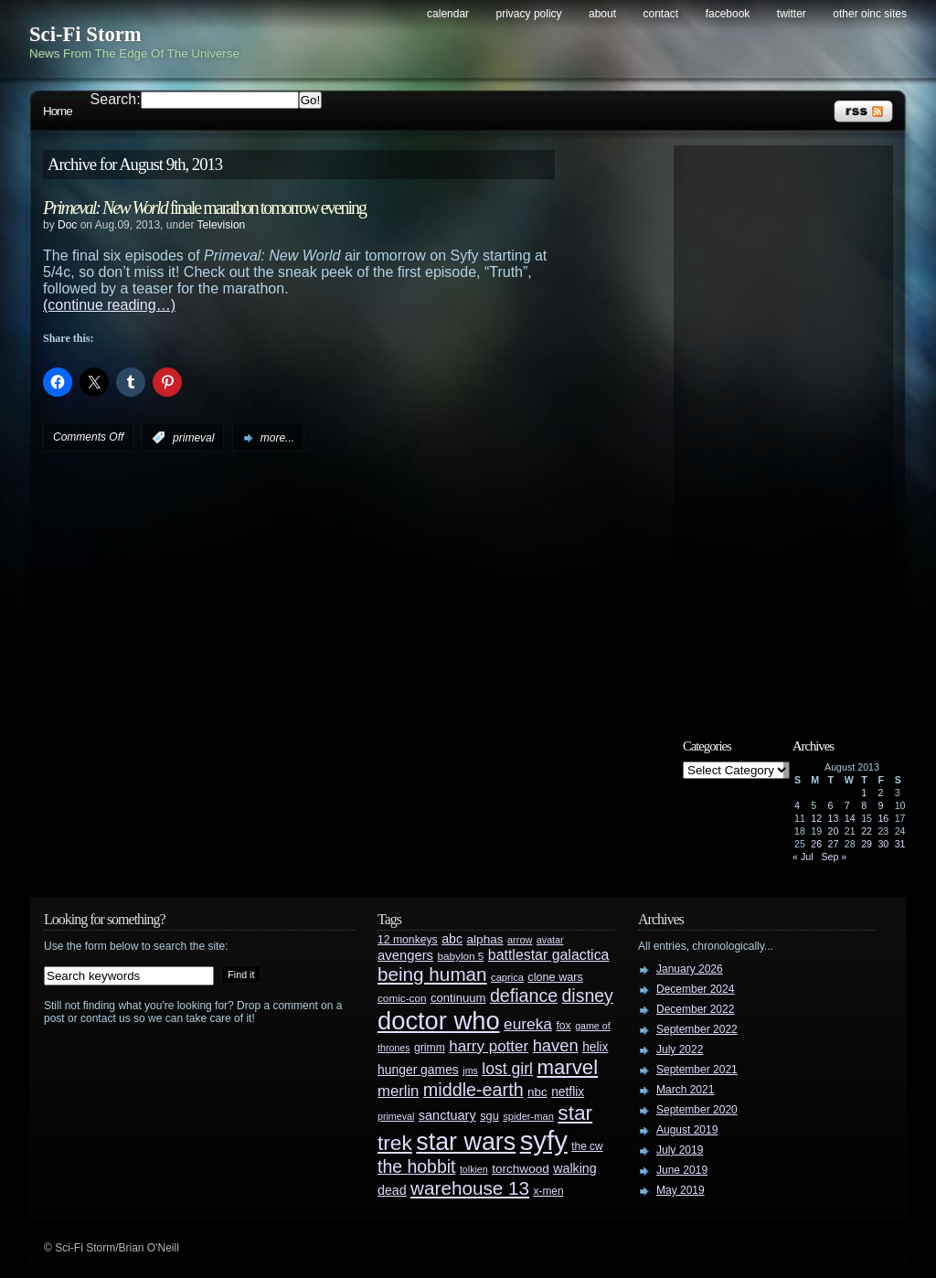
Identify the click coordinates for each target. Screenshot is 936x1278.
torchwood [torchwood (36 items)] (520, 1169)
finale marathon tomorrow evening (204, 207)
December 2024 (695, 989)
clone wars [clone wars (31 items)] (555, 977)
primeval (193, 437)
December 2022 (695, 1009)
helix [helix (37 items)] (595, 1047)
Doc (67, 224)
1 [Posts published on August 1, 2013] (864, 792)
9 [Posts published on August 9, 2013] (880, 805)
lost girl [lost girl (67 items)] (507, 1069)
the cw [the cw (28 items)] (586, 1146)
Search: (115, 99)
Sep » (833, 856)
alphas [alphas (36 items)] (485, 939)
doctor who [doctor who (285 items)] (439, 1020)
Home (57, 111)
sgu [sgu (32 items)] (489, 1116)
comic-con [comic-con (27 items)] (402, 998)
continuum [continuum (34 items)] (458, 998)
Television (221, 224)
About (602, 13)
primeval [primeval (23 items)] (396, 1116)
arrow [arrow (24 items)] (519, 939)
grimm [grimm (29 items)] (429, 1047)
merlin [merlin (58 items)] (398, 1091)
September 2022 (697, 1029)
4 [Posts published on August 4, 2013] (797, 805)
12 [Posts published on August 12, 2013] (816, 818)
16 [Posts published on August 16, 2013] (883, 818)
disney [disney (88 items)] (587, 995)
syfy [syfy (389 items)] (544, 1140)
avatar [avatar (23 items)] (550, 939)
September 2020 (697, 1109)
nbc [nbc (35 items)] (537, 1092)
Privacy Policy (529, 13)
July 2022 (679, 1049)
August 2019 (687, 1130)
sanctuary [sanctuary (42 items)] (447, 1115)
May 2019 (680, 1190)
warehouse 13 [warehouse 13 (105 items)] (469, 1187)
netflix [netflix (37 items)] (567, 1092)
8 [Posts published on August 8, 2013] (864, 805)
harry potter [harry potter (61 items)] (488, 1046)
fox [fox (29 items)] (563, 1025)
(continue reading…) (109, 305)
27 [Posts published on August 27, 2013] (833, 843)
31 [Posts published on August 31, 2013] (900, 843)
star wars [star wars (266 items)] (466, 1142)
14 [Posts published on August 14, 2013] (850, 818)
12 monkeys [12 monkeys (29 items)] (408, 939)
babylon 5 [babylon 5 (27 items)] (460, 956)
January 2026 (689, 969)
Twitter (791, 13)
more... (277, 437)
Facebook (728, 13)
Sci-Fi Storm (85, 34)
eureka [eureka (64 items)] (528, 1024)
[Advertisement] (792, 427)
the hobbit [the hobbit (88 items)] (416, 1166)
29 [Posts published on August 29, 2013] (866, 843)
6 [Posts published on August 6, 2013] (831, 805)
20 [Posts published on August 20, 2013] (833, 830)
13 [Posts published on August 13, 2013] (833, 818)
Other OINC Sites (870, 13)
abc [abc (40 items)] (452, 939)
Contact (661, 13)
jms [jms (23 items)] (470, 1070)
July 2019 (679, 1150)
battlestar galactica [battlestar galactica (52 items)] (549, 955)
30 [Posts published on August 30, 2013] (883, 843)
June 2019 (681, 1170)
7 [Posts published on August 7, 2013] (847, 805)
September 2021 (697, 1069)
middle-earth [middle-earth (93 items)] (473, 1090)
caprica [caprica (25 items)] (507, 977)
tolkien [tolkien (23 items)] (474, 1169)
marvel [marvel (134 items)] (567, 1067)
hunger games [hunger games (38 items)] (418, 1069)
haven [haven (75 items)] (556, 1045)
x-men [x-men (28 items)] (548, 1191)
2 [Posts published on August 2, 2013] (880, 792)
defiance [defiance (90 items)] (524, 995)
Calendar (448, 13)
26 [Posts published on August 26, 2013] (816, 843)
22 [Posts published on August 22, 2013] (866, 830)
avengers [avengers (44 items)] (405, 955)
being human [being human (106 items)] (432, 974)
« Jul (803, 856)
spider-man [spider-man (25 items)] (528, 1116)
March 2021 (685, 1089)
